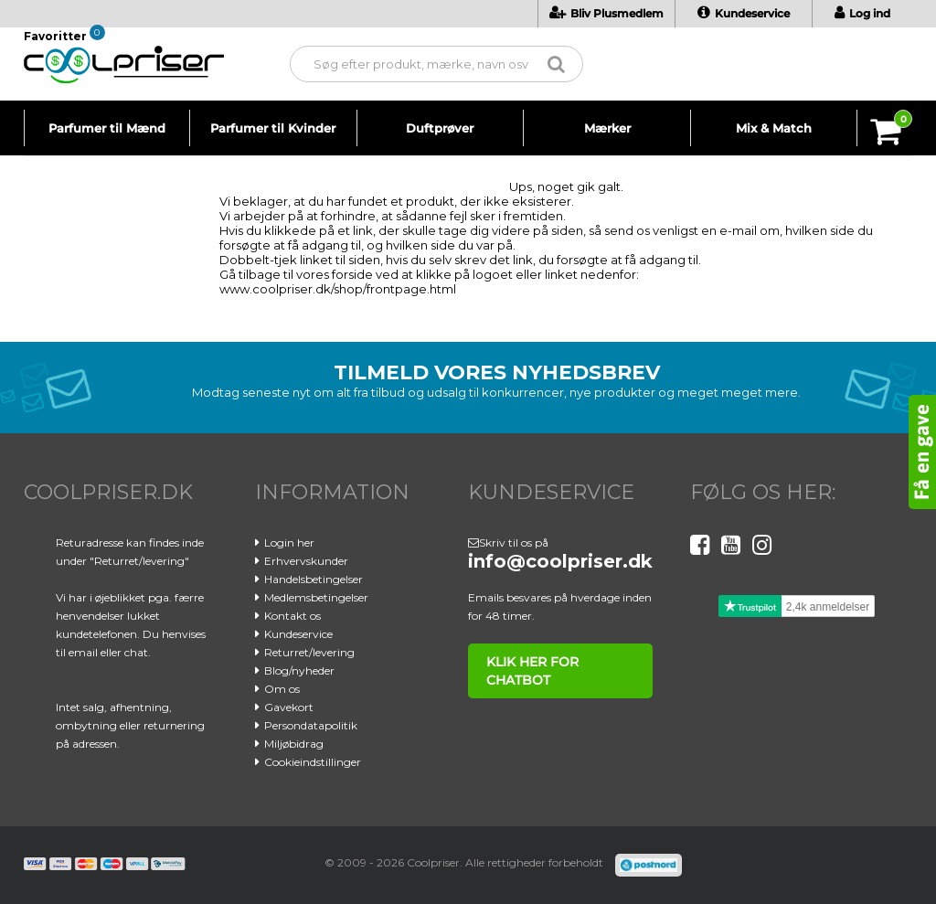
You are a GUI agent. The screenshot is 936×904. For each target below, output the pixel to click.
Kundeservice (743, 13)
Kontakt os (292, 615)
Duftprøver (439, 128)
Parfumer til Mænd (106, 128)
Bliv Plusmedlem (606, 13)
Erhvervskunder (306, 561)
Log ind (862, 13)
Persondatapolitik (310, 725)
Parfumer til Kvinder (272, 128)
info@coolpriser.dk (560, 561)
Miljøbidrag (294, 743)
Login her (289, 542)
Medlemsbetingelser (316, 597)
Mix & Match (774, 128)
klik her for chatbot (529, 670)
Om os (282, 689)
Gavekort (289, 707)
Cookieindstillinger (312, 762)
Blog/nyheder (299, 670)
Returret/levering (309, 652)
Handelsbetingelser (313, 579)
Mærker (607, 128)
